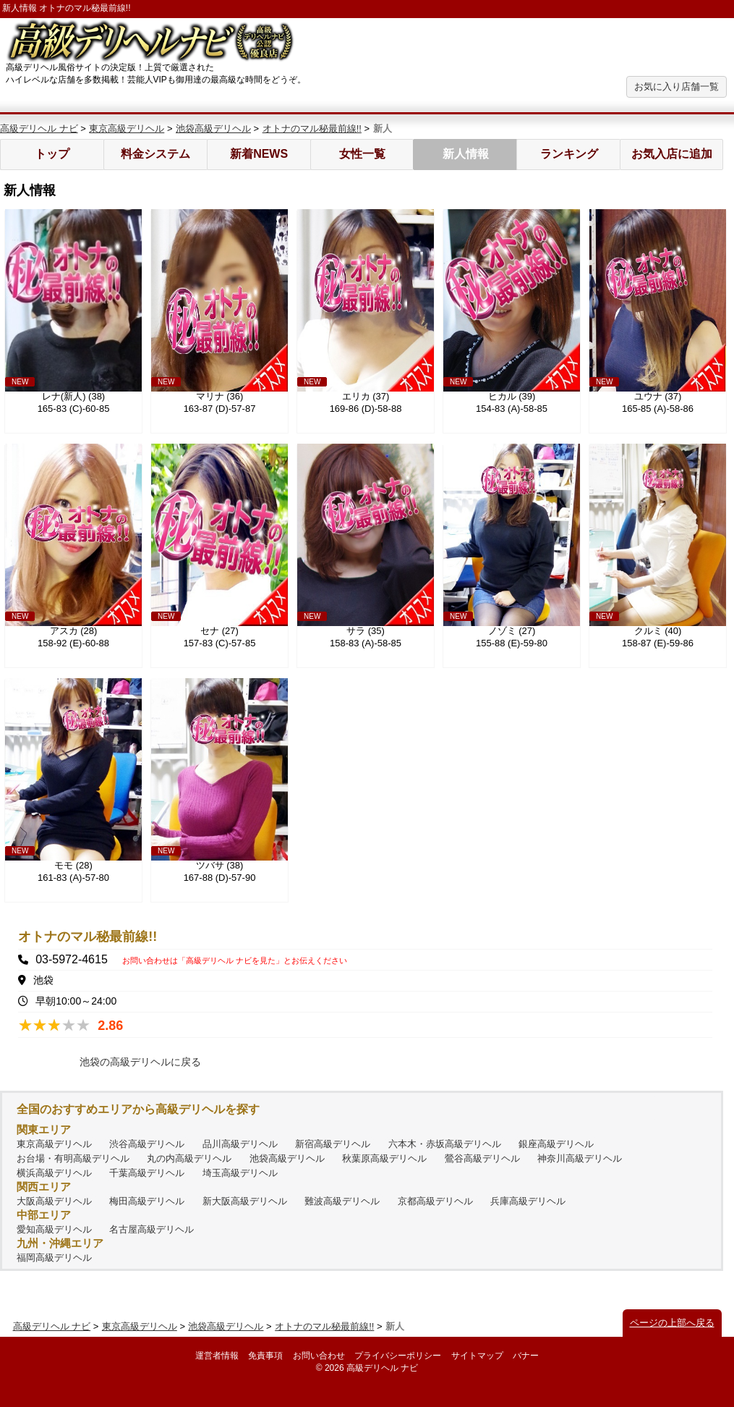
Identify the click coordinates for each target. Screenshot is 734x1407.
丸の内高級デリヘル (189, 1158)
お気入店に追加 (671, 154)
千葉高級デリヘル (146, 1172)
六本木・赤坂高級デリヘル (444, 1143)
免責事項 (265, 1356)
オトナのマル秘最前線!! (312, 128)
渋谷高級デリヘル (146, 1143)
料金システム (155, 154)
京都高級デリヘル (435, 1201)
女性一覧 (362, 154)
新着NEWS (259, 154)
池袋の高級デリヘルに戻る (140, 1062)
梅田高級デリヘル (146, 1201)
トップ (52, 154)
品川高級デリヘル (240, 1143)
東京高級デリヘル (126, 128)
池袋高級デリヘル (213, 128)
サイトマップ (477, 1356)
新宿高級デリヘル (332, 1143)
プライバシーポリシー (397, 1356)
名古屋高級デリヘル (151, 1229)
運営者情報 (217, 1356)
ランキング (569, 154)
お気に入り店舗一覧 (676, 86)
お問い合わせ (319, 1356)
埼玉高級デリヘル (240, 1172)
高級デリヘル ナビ (39, 128)
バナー (526, 1356)
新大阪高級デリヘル (244, 1201)
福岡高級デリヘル (54, 1257)
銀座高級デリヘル (556, 1143)
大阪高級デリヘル (54, 1201)
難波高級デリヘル (342, 1201)
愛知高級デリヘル (54, 1229)
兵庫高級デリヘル (528, 1201)
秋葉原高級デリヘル (384, 1158)
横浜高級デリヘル (54, 1172)
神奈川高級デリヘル (579, 1158)
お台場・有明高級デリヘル (73, 1158)
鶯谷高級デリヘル (482, 1158)
